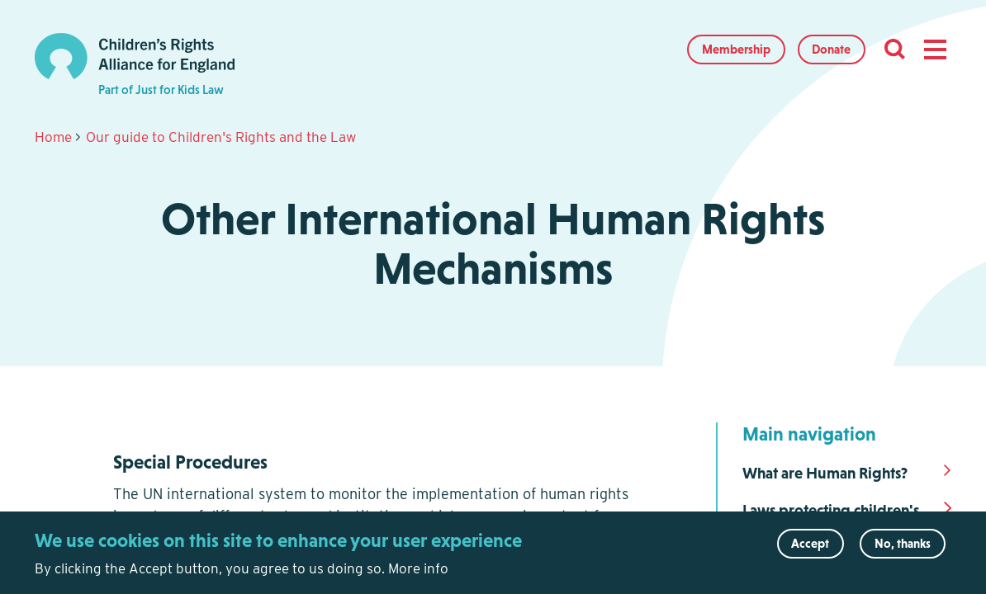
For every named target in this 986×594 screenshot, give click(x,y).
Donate (831, 49)
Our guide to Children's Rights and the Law (221, 137)
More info (418, 573)
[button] (934, 49)
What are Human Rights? (825, 473)
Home (53, 137)
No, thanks (903, 548)
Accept (810, 548)
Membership (736, 49)
